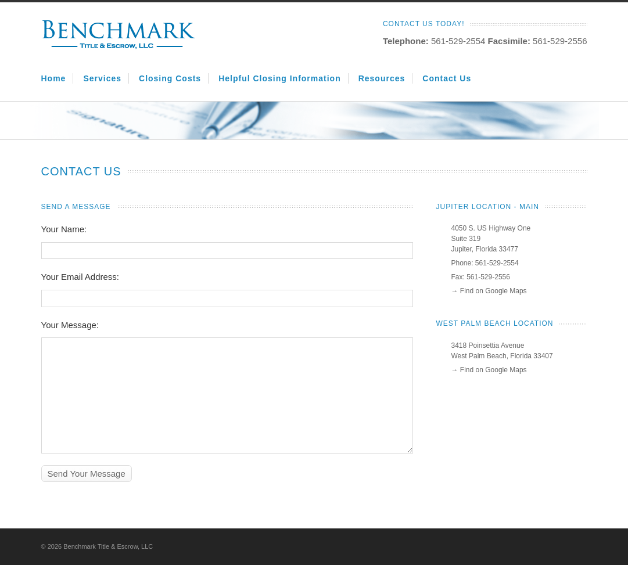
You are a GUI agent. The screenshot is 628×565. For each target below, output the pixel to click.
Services (102, 78)
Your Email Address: (80, 277)
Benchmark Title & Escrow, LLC (108, 546)
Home (53, 78)
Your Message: (70, 325)
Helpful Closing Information (279, 78)
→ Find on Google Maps (489, 291)
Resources (381, 78)
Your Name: (64, 229)
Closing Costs (170, 78)
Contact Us (446, 78)
